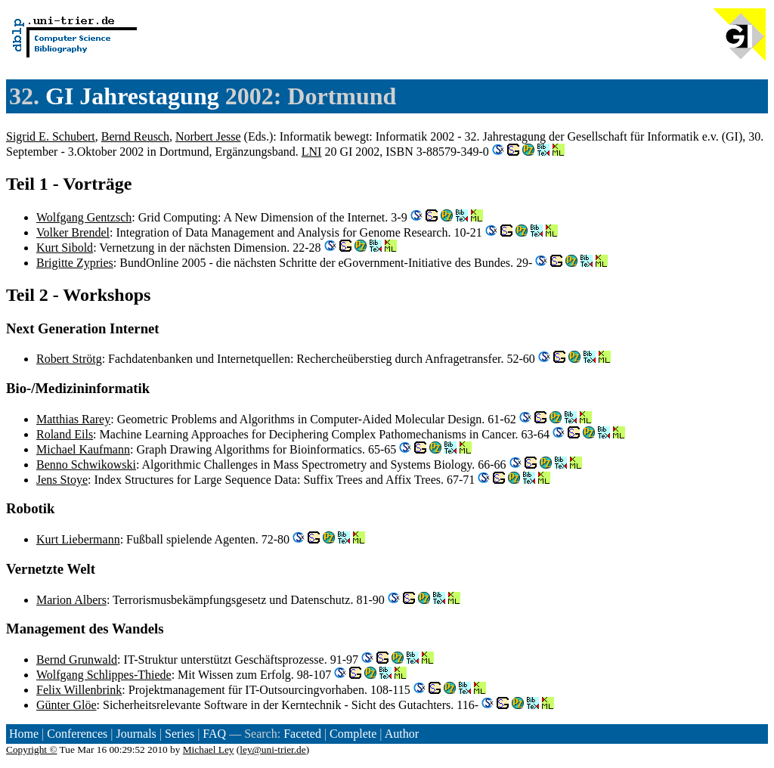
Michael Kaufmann (83, 449)
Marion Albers (71, 599)
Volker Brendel (73, 232)
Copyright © (31, 749)
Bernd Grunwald (76, 659)
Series (179, 733)
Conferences (77, 733)
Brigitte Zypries (74, 262)
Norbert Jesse (208, 136)
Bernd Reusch (135, 136)
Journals (136, 733)
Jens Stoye (62, 479)
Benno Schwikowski (86, 464)
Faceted (302, 733)
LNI (312, 151)
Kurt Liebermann (78, 539)
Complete (353, 733)
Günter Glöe (66, 704)
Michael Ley (208, 749)
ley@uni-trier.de (272, 749)
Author (402, 733)
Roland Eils (64, 434)
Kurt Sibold (64, 247)
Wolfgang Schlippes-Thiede (104, 674)
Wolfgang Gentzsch (84, 217)
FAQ (214, 733)
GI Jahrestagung (132, 96)
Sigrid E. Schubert (50, 136)
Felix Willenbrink (79, 689)
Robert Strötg (69, 358)
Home (24, 733)
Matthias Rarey (73, 419)
